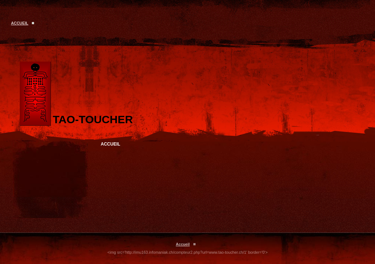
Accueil (19, 23)
